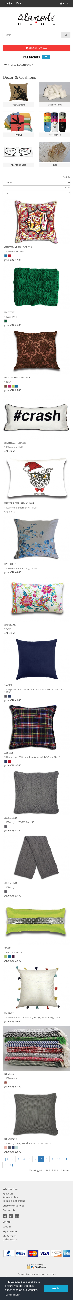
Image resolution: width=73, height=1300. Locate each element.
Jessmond (10, 818)
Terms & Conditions (14, 1200)
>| (11, 1164)
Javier (8, 685)
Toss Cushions (18, 104)
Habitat (9, 312)
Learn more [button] (13, 1294)
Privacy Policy (10, 1197)
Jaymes (8, 752)
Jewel (8, 948)
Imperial (10, 624)
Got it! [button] (56, 1288)
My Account (9, 1236)
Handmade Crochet (17, 377)
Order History (10, 1239)
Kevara (9, 1074)
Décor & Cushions (21, 64)
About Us (8, 1194)
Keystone (10, 1139)
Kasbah (9, 1013)
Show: (67, 187)
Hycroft (9, 564)
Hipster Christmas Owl (19, 503)
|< (6, 1159)
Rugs (55, 164)
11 (65, 1159)
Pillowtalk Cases (18, 164)
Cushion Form (55, 104)
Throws (18, 134)
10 (58, 1159)
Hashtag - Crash (15, 442)
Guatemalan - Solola (18, 247)
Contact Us (9, 1210)
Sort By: (66, 177)
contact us (50, 1274)
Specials (7, 1226)
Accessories (55, 134)
